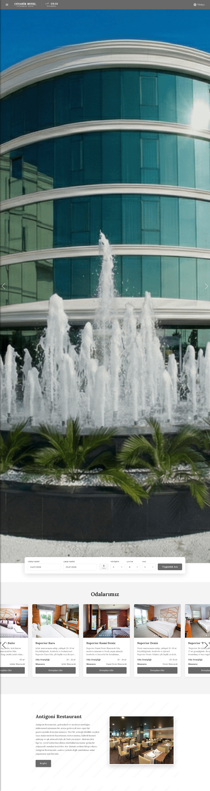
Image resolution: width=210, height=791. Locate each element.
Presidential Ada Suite (49, 643)
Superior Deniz (197, 643)
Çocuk (130, 562)
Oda (144, 562)
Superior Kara (94, 643)
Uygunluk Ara (170, 566)
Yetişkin (115, 562)
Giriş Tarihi (34, 562)
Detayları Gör (54, 670)
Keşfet (43, 763)
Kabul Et (133, 779)
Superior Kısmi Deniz (150, 643)
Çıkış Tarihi (69, 562)
